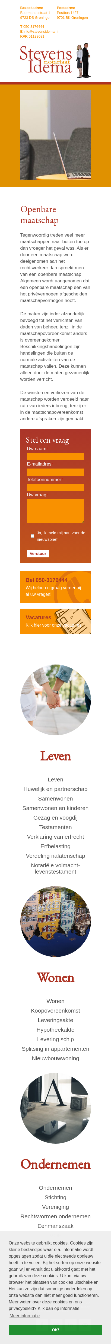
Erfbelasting (55, 846)
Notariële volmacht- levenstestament (55, 868)
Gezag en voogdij (55, 817)
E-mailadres (40, 464)
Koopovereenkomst (55, 1010)
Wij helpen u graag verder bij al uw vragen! (55, 587)
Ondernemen (55, 1188)
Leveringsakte (55, 1020)
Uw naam (37, 448)
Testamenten (55, 827)
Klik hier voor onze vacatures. (55, 620)
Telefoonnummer (45, 479)
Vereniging (55, 1207)
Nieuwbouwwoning (55, 1058)
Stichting (55, 1197)
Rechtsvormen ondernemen (55, 1216)
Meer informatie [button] (24, 1315)
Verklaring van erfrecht (55, 836)
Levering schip (55, 1039)
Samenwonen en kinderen (55, 808)
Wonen (55, 1001)
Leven (55, 779)
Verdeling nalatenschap (55, 856)
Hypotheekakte (55, 1029)
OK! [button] (55, 1330)
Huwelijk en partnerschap (56, 789)
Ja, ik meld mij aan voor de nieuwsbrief (61, 536)
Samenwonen (55, 798)
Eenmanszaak (55, 1226)
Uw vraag (37, 494)
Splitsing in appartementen (55, 1049)
